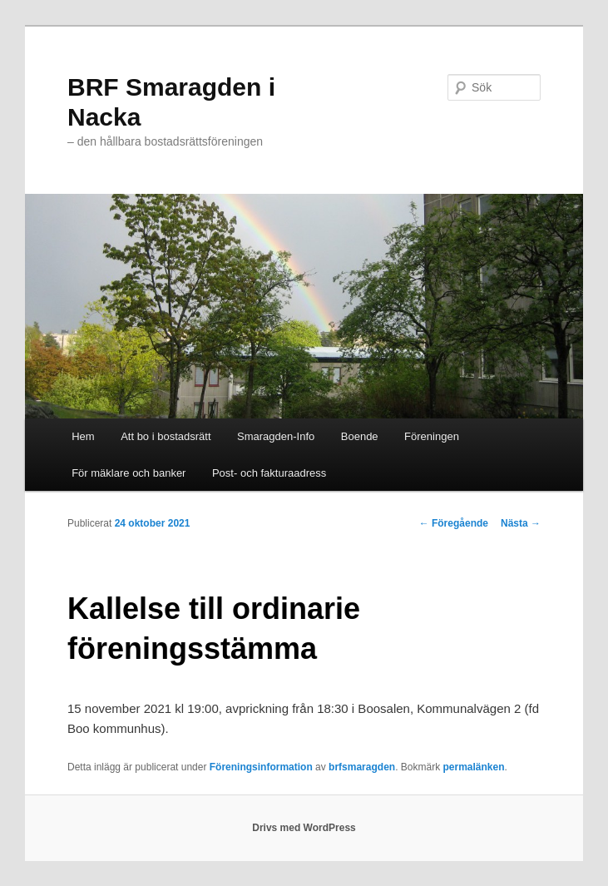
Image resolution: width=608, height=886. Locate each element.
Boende (359, 436)
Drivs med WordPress (304, 828)
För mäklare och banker (128, 473)
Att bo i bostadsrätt (165, 436)
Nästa (521, 523)
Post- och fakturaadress (269, 473)
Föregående (453, 523)
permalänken (474, 767)
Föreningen (431, 436)
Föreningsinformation (261, 767)
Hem (83, 436)
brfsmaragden (362, 767)
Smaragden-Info (275, 436)
